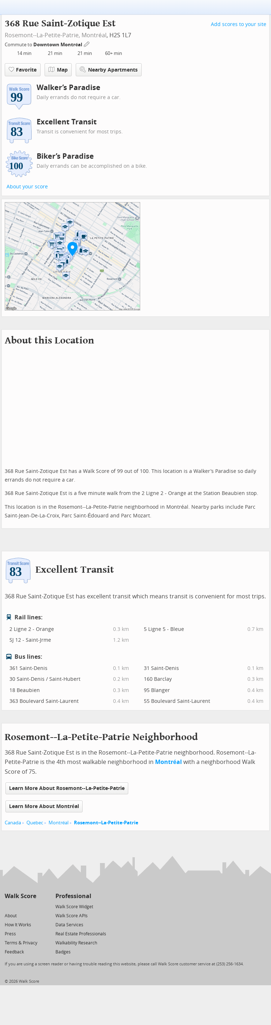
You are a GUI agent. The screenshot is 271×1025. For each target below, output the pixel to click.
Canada (13, 822)
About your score (27, 187)
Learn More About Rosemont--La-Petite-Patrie (67, 788)
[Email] (31, 906)
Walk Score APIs (71, 915)
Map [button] (58, 70)
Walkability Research (76, 942)
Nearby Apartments (109, 69)
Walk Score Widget (74, 906)
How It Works (18, 924)
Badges (63, 951)
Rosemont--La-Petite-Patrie (106, 822)
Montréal (94, 35)
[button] (72, 248)
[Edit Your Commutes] (87, 43)
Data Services (69, 924)
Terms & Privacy (21, 942)
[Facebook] (20, 906)
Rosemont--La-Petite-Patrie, (42, 35)
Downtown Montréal (58, 44)
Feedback (14, 951)
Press (10, 933)
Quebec (34, 822)
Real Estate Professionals (80, 933)
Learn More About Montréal (44, 806)
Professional (73, 896)
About (11, 915)
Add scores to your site (238, 24)
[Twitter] (9, 906)
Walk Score (20, 896)
